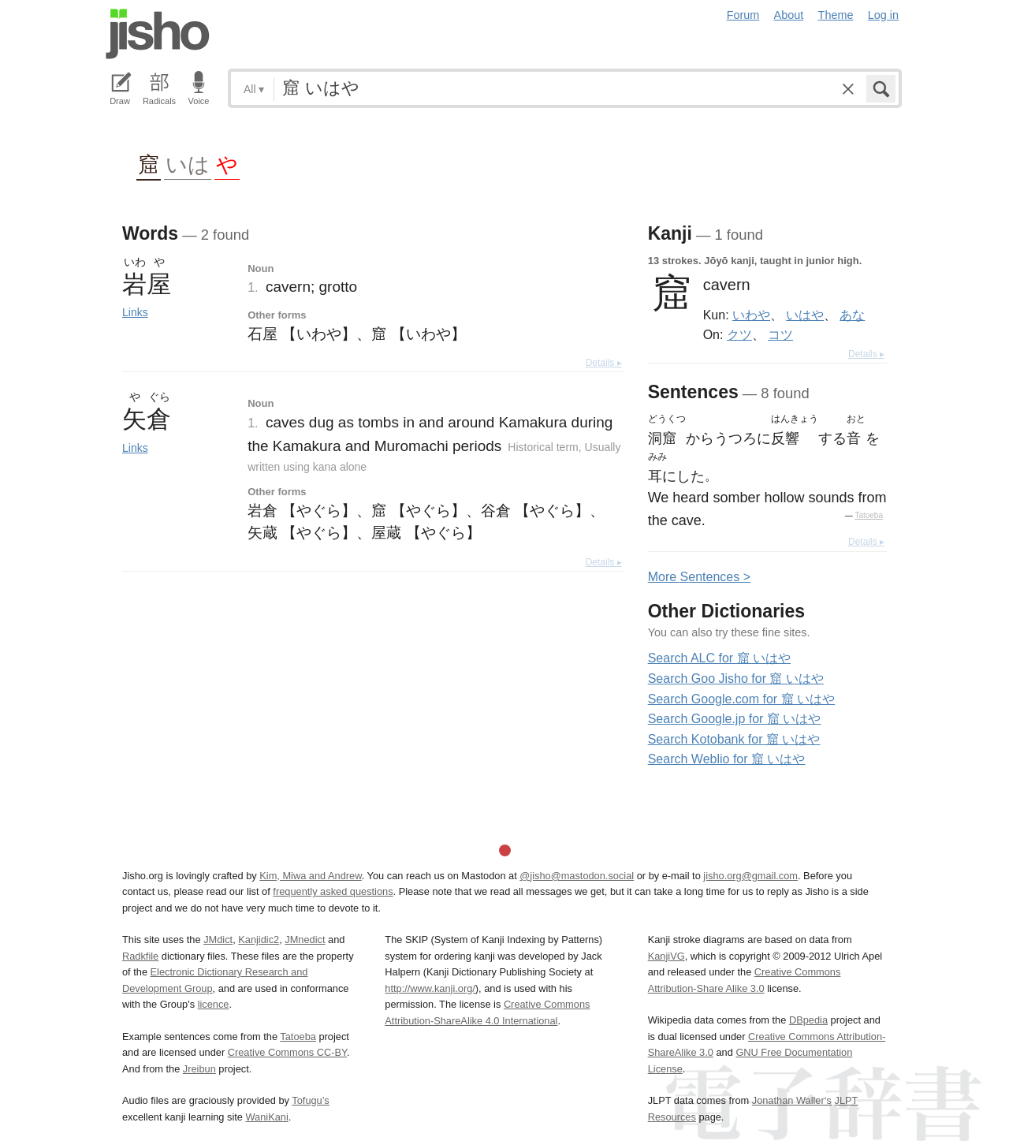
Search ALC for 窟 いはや (719, 658)
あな (852, 314)
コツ (780, 334)
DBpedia (808, 1020)
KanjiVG (666, 956)
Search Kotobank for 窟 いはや (734, 739)
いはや (805, 314)
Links (135, 312)
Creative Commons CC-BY (287, 1052)
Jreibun (199, 1069)
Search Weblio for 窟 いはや (727, 759)
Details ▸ (604, 362)
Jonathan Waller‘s (792, 1100)
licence (213, 1004)
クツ (739, 334)
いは (188, 163)
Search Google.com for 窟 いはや (741, 699)
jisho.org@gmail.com (750, 876)
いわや (751, 314)
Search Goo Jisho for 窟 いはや (736, 678)
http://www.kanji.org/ (430, 988)
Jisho (158, 34)
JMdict (218, 939)
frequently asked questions (333, 891)
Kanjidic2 (258, 939)
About (789, 15)
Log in (883, 15)
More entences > (699, 577)
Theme (836, 15)
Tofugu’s (310, 1100)
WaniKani (267, 1117)
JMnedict (305, 939)
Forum (743, 15)
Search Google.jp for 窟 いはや (734, 718)
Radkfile (140, 956)
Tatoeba (868, 515)
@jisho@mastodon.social (576, 876)
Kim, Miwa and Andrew (310, 876)
